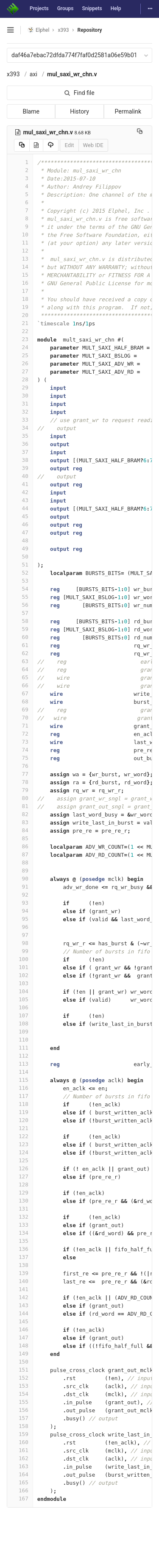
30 (19, 395)
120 (19, 1120)
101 (19, 967)
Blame (30, 111)
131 (19, 1209)
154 (19, 1394)
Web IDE (93, 145)
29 (19, 387)
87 (19, 854)
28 (19, 379)
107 (19, 1015)
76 (19, 766)
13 (19, 259)
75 (19, 758)
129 (19, 1192)
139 (19, 1273)
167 (19, 1498)
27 (19, 371)
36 (19, 444)
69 (19, 709)
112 (19, 1056)
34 (19, 428)
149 (19, 1353)
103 (19, 983)
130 (19, 1200)
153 (19, 1386)
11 (19, 242)
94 (19, 911)
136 (19, 1249)
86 (19, 846)
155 (19, 1402)
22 (19, 331)
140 (19, 1281)
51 (19, 564)
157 (19, 1418)
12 (19, 250)
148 (19, 1345)
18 (19, 299)
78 (19, 782)
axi (33, 74)
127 (19, 1176)
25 (19, 355)
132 (19, 1217)
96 (19, 927)
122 (19, 1136)
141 (19, 1289)
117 (19, 1096)
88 (19, 862)
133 (19, 1225)
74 (19, 750)
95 (19, 919)
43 (19, 500)
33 (19, 420)
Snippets (92, 8)
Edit (69, 145)
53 (19, 581)
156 (19, 1410)
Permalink (128, 111)
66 (19, 685)
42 (19, 492)
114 (19, 1072)
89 (19, 870)
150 (19, 1361)
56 (19, 605)
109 (19, 1031)
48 (19, 540)
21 (19, 323)
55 (19, 597)
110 (19, 1039)
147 (19, 1337)
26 (19, 363)
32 (19, 411)
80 (19, 798)
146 (19, 1329)
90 (19, 878)
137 (19, 1257)
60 (19, 637)
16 (19, 283)
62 (19, 653)
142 (19, 1297)
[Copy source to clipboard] (22, 145)
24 (19, 347)
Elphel (38, 30)
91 (19, 886)
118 (19, 1104)
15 (19, 275)
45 (19, 516)
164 (19, 1474)
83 (19, 822)
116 (19, 1088)
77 (19, 774)
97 (19, 935)
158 (19, 1426)
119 (19, 1112)
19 (19, 307)
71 (19, 725)
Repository (90, 30)
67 (19, 693)
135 (19, 1241)
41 (19, 484)
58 (19, 621)
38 (19, 460)
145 (19, 1321)
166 (19, 1490)
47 (19, 532)
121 (19, 1128)
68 (19, 701)
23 (19, 339)
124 (19, 1152)
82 (19, 814)
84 (19, 830)
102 (19, 975)
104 (19, 991)
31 (19, 403)
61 (19, 645)
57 (19, 613)
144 (19, 1313)
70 (19, 717)
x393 (13, 74)
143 (19, 1305)
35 (19, 436)
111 (19, 1047)
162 (19, 1458)
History (79, 111)
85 (19, 838)
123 (19, 1144)
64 (19, 669)
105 (19, 999)
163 (19, 1466)
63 (19, 661)
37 (19, 452)
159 (19, 1434)
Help (116, 8)
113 (19, 1064)
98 (19, 943)
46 (19, 524)
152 (19, 1378)
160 (19, 1442)
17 (19, 291)
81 (19, 806)
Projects (39, 8)
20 (19, 315)
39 (19, 468)
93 (19, 903)
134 (19, 1233)
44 (19, 508)
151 (19, 1370)
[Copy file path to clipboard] (139, 132)
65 (19, 677)
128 (19, 1184)
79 (19, 790)
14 (19, 267)
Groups (65, 8)
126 (19, 1168)
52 (19, 572)
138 (19, 1265)
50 (19, 556)
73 (19, 742)
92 (19, 895)
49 (19, 548)
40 (19, 476)
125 (19, 1160)
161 (19, 1450)
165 (19, 1482)
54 (19, 589)
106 (19, 1007)
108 (19, 1023)
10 (19, 234)
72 (19, 734)
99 (19, 951)
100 (19, 959)
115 (19, 1080)
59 (19, 629)
